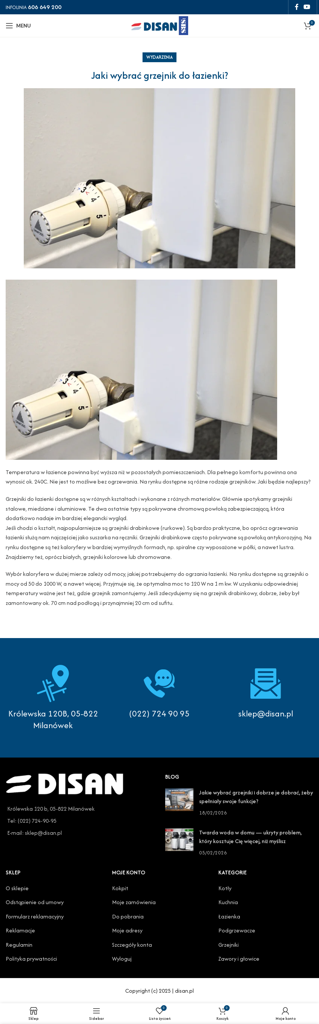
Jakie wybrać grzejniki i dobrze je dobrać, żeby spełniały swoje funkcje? (256, 796)
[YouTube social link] (307, 7)
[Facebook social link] (296, 7)
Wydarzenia (159, 57)
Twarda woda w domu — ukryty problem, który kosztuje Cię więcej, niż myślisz (250, 836)
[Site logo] (159, 25)
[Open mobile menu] (18, 25)
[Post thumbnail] (179, 802)
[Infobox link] (159, 691)
